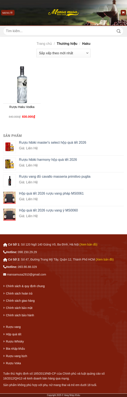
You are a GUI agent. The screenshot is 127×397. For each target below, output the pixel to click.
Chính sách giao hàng (20, 300)
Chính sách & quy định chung (25, 286)
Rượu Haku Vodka (21, 107)
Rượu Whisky (15, 341)
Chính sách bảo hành (20, 315)
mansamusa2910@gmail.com (26, 274)
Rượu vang (13, 327)
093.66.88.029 (27, 267)
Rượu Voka (13, 363)
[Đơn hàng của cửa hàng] (63, 53)
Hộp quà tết (13, 334)
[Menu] (8, 12)
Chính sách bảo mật (19, 308)
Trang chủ (44, 43)
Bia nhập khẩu (15, 348)
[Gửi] (119, 31)
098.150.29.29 (27, 252)
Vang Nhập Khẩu (72, 395)
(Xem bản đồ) (88, 244)
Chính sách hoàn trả (19, 293)
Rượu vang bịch (16, 356)
